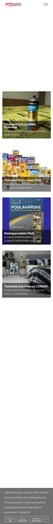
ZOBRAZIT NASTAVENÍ (36, 520)
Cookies (8, 353)
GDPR (7, 356)
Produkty (9, 345)
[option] (26, 312)
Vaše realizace (11, 347)
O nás (7, 342)
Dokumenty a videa (13, 350)
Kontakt (8, 359)
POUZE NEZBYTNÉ (23, 520)
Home (7, 339)
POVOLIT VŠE (10, 520)
